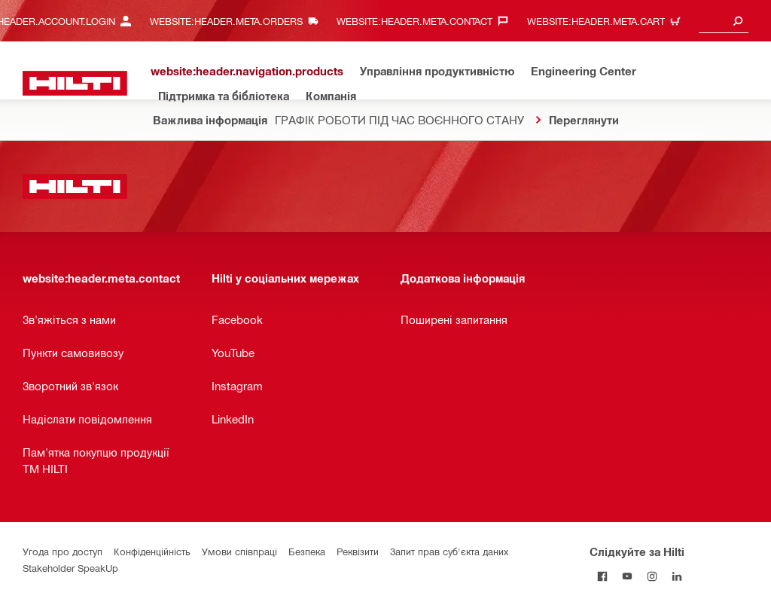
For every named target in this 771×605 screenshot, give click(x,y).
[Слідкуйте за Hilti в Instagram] (651, 576)
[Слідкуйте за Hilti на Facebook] (602, 576)
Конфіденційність (152, 551)
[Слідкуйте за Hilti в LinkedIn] (676, 576)
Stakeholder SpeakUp (70, 567)
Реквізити (358, 551)
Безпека (306, 551)
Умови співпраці (239, 551)
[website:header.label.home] (75, 83)
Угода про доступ (62, 551)
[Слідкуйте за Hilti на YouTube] (626, 576)
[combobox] (723, 20)
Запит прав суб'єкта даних (449, 551)
